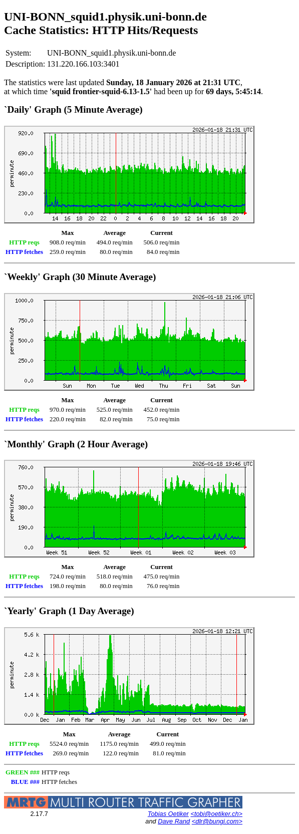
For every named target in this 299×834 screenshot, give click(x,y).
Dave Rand (174, 821)
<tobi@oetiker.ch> (216, 813)
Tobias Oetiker (168, 813)
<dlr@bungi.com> (217, 821)
